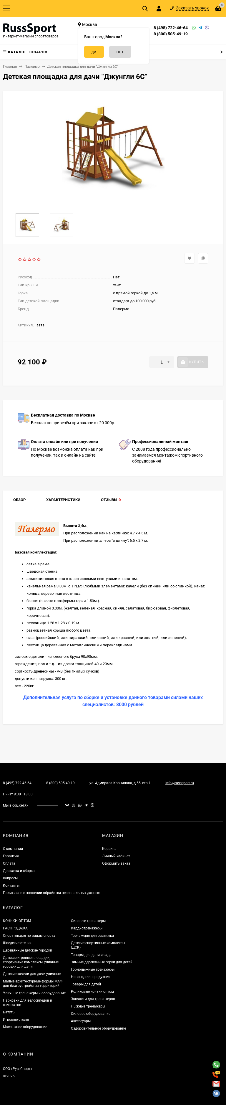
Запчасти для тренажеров (93, 999)
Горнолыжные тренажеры (92, 969)
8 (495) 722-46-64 (171, 27)
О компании (13, 849)
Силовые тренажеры (88, 921)
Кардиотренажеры (86, 928)
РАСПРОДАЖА (15, 928)
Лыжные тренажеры (88, 1006)
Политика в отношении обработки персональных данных (51, 893)
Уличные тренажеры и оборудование (34, 993)
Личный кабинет (116, 856)
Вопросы (10, 878)
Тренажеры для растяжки (92, 936)
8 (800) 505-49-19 (171, 34)
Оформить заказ (116, 863)
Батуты (9, 1012)
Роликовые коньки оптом (92, 992)
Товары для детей (86, 984)
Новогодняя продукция (90, 977)
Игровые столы (16, 1020)
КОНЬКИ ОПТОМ (17, 921)
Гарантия (11, 856)
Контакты (11, 885)
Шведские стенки (17, 943)
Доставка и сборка (19, 871)
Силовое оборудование (90, 1014)
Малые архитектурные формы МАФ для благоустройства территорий (32, 983)
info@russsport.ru (179, 783)
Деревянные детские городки (27, 950)
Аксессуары (81, 1021)
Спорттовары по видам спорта (29, 936)
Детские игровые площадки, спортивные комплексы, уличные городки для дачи (31, 962)
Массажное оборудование (25, 1027)
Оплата (9, 863)
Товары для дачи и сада (91, 955)
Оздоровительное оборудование (98, 1028)
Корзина (109, 849)
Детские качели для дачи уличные (32, 974)
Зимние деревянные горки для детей (101, 962)
